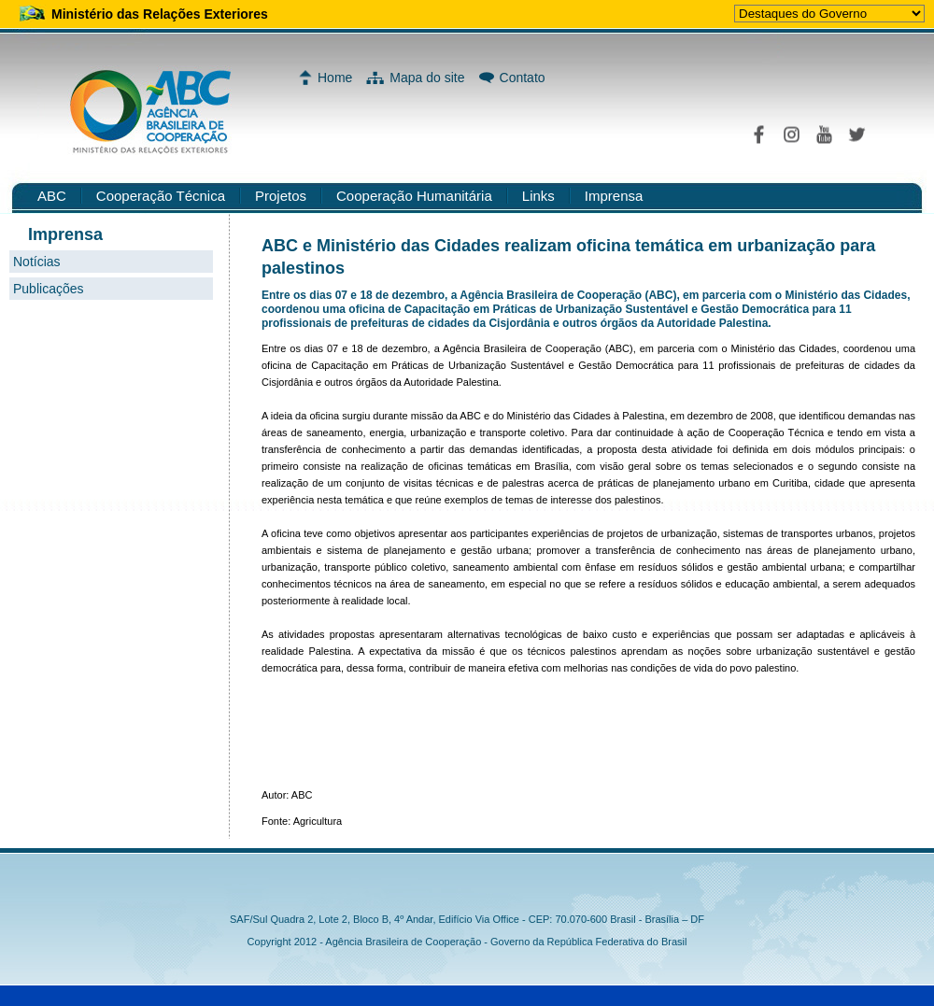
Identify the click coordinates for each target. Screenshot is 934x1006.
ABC (51, 196)
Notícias (37, 261)
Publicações (48, 288)
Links (538, 196)
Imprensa (614, 196)
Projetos (280, 196)
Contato (522, 77)
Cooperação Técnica (160, 196)
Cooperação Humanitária (414, 196)
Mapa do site (426, 77)
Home (335, 77)
